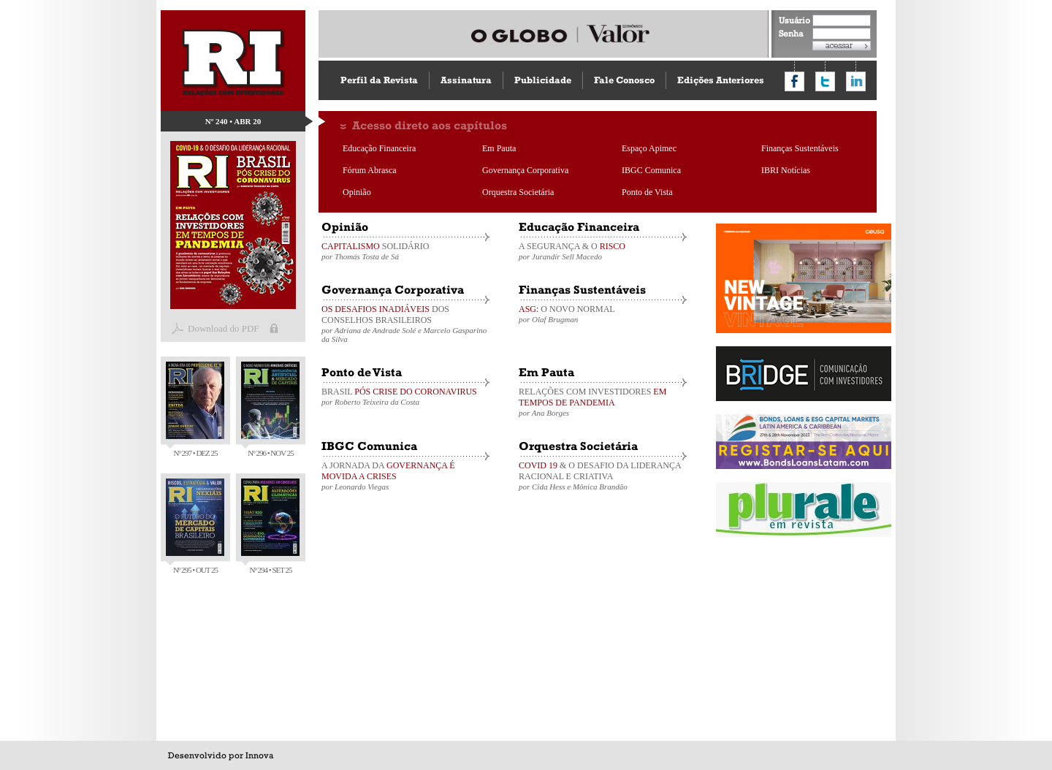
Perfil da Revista (379, 80)
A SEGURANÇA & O (603, 251)
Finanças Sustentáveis (800, 148)
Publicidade (542, 80)
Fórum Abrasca (370, 170)
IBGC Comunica (651, 170)
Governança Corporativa (525, 170)
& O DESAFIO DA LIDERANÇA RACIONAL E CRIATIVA (603, 475)
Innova (259, 755)
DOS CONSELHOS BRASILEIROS (405, 323)
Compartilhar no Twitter (825, 81)
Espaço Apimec (649, 148)
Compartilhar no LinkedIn (856, 81)
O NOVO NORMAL (603, 314)
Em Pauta (499, 148)
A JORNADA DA (405, 475)
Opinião (357, 192)
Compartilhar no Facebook (794, 81)
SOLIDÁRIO (405, 251)
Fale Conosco (624, 80)
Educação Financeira (379, 148)
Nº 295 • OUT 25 (195, 526)
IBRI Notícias (785, 170)
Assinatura (466, 80)
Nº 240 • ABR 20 (233, 121)
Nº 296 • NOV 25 (270, 409)
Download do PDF (223, 328)
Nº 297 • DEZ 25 (195, 409)
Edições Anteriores (720, 80)
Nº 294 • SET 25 (270, 526)
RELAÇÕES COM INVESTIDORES (603, 401)
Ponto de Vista (647, 192)
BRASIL (405, 396)
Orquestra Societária (518, 192)
